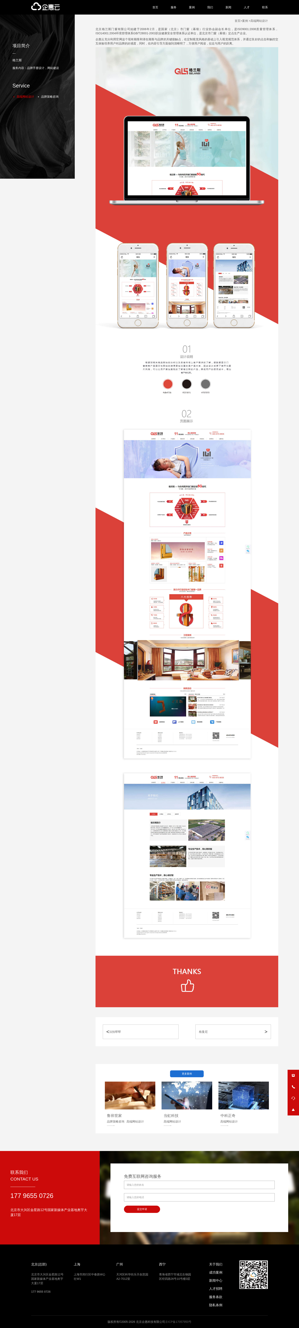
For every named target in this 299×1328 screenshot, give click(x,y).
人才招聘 (215, 1288)
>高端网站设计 (258, 20)
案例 (192, 7)
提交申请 (142, 1209)
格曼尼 (203, 1031)
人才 (247, 7)
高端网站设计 (25, 96)
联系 (265, 7)
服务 (173, 7)
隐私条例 (215, 1305)
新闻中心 (215, 1280)
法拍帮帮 (115, 1031)
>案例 (244, 20)
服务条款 (215, 1297)
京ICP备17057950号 (178, 1321)
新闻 (228, 7)
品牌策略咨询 (50, 96)
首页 (155, 7)
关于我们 (215, 1264)
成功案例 (215, 1272)
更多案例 (187, 1073)
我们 (210, 7)
